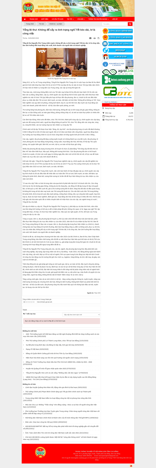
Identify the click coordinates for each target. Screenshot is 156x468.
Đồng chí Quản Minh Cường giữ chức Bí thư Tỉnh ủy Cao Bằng (49, 353)
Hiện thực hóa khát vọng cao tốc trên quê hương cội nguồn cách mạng (52, 358)
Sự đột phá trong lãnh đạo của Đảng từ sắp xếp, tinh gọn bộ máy (50, 345)
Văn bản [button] (81, 19)
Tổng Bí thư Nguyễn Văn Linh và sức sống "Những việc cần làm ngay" (52, 373)
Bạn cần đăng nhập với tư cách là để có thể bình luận (45, 321)
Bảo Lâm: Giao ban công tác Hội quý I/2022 (41, 422)
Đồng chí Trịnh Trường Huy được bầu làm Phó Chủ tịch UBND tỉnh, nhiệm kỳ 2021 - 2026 (59, 362)
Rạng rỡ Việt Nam (32, 349)
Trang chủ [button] (34, 19)
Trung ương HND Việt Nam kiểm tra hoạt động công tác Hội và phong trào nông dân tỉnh (58, 398)
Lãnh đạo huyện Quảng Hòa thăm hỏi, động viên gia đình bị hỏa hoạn (51, 387)
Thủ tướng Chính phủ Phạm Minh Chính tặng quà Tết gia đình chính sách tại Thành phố (58, 392)
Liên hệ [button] (114, 19)
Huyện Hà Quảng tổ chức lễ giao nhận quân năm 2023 (46, 368)
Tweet (25, 310)
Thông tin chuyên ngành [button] (98, 19)
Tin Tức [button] (70, 19)
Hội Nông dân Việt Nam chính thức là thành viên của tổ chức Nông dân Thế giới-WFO (57, 418)
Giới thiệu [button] (44, 19)
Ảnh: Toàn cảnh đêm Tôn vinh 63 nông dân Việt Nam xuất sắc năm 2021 (52, 433)
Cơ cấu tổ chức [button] (57, 19)
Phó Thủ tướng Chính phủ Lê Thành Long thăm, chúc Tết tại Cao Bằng (52, 341)
